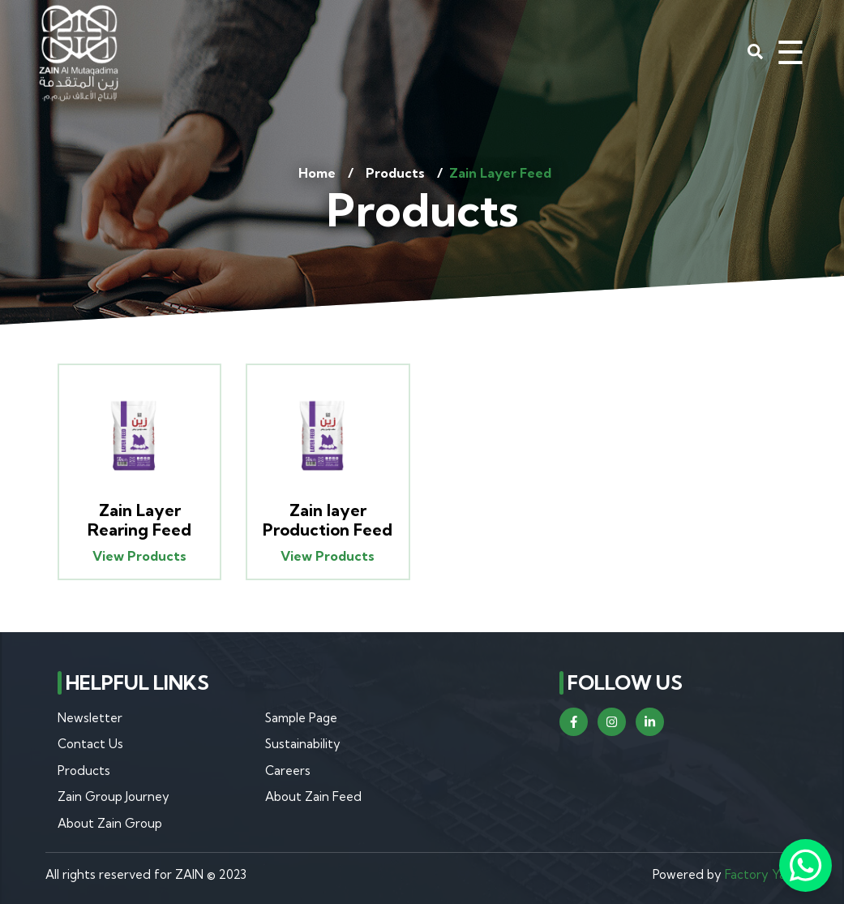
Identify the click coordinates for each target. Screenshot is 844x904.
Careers (288, 770)
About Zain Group (110, 823)
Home (317, 173)
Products (395, 173)
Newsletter (90, 717)
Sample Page (301, 717)
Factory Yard (762, 874)
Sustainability (303, 743)
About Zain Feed (313, 796)
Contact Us (90, 743)
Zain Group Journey (113, 796)
